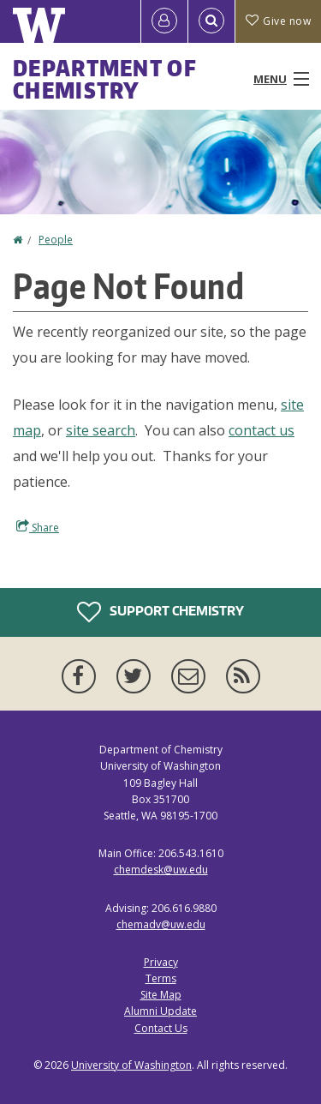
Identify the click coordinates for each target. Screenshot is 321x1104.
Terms (161, 978)
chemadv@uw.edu (160, 924)
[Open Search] (211, 21)
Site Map (160, 994)
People (56, 239)
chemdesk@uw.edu (161, 869)
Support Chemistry (160, 612)
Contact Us (160, 1028)
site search (100, 430)
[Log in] (164, 21)
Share (37, 527)
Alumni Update (160, 1011)
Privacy (161, 962)
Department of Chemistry (105, 79)
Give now (278, 21)
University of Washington (131, 1065)
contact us (261, 430)
